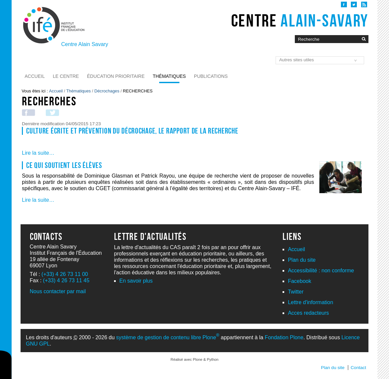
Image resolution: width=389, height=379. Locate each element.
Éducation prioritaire (116, 76)
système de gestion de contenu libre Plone (167, 337)
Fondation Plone (284, 337)
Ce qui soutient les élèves (64, 165)
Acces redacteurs (308, 313)
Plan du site (302, 260)
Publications (211, 76)
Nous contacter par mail (58, 291)
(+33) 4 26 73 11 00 (64, 274)
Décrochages (106, 90)
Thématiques (169, 76)
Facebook (299, 281)
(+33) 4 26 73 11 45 (66, 280)
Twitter (295, 292)
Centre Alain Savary (84, 44)
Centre (299, 20)
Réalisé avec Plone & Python (194, 359)
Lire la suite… (38, 153)
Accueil (35, 76)
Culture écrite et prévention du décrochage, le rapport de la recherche (132, 131)
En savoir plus (136, 281)
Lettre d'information (310, 302)
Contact (358, 367)
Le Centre (66, 76)
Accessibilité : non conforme (321, 270)
